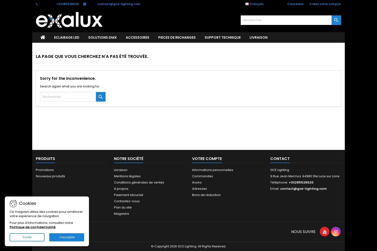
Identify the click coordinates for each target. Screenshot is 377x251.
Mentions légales (127, 176)
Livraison (259, 37)
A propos (121, 188)
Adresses (199, 188)
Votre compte (207, 158)
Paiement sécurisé (128, 195)
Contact (280, 158)
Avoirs (197, 182)
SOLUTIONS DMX (102, 37)
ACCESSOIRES (137, 37)
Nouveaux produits (50, 176)
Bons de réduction (206, 195)
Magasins (121, 213)
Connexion (295, 4)
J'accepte (67, 237)
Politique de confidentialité (33, 227)
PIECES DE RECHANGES (177, 37)
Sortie (27, 237)
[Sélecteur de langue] (257, 4)
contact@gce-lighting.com (118, 4)
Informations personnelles (212, 170)
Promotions (45, 170)
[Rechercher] (291, 20)
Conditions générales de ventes (139, 182)
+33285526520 (67, 4)
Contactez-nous (127, 201)
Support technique (223, 37)
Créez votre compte (325, 4)
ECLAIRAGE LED (66, 37)
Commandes (202, 176)
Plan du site (123, 207)
